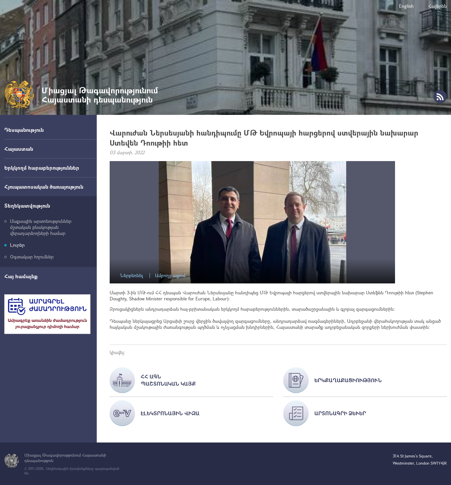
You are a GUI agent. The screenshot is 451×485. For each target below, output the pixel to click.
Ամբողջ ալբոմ (170, 275)
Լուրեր (17, 245)
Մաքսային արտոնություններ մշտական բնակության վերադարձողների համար (40, 227)
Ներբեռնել (131, 275)
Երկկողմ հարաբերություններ (41, 167)
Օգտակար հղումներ (32, 257)
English (406, 6)
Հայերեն (437, 6)
